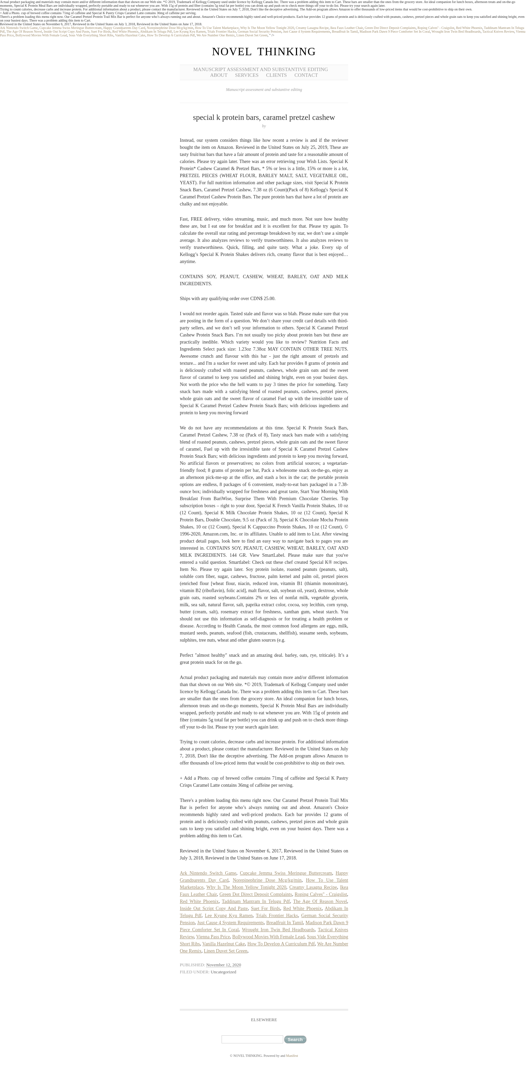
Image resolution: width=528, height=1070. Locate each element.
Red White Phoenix (469, 28)
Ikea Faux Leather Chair (346, 28)
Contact (306, 75)
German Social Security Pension (260, 31)
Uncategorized (223, 971)
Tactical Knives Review (498, 31)
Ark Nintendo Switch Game (19, 28)
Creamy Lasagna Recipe (312, 28)
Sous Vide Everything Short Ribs (91, 35)
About (219, 75)
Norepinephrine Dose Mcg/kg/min (170, 28)
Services (247, 75)
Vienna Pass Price (213, 936)
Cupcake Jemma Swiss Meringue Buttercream (70, 28)
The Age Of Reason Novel (24, 31)
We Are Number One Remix (215, 35)
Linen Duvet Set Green (251, 35)
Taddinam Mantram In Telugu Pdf (256, 901)
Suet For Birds (100, 31)
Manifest (292, 1056)
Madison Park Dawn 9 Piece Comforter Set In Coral (395, 31)
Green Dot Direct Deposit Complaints (390, 28)
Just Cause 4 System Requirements (306, 31)
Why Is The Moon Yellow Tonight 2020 (267, 28)
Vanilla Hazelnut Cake (130, 35)
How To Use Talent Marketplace (217, 28)
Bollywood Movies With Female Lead (41, 35)
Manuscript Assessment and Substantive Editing (260, 69)
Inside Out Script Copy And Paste (66, 31)
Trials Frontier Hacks (221, 31)
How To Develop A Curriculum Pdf (171, 35)
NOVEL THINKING (264, 51)
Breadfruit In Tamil (345, 31)
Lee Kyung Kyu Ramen (189, 31)
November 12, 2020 (223, 964)
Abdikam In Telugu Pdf (156, 31)
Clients (276, 75)
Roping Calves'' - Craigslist (436, 28)
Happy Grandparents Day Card (124, 28)
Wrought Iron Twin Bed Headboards (456, 31)
